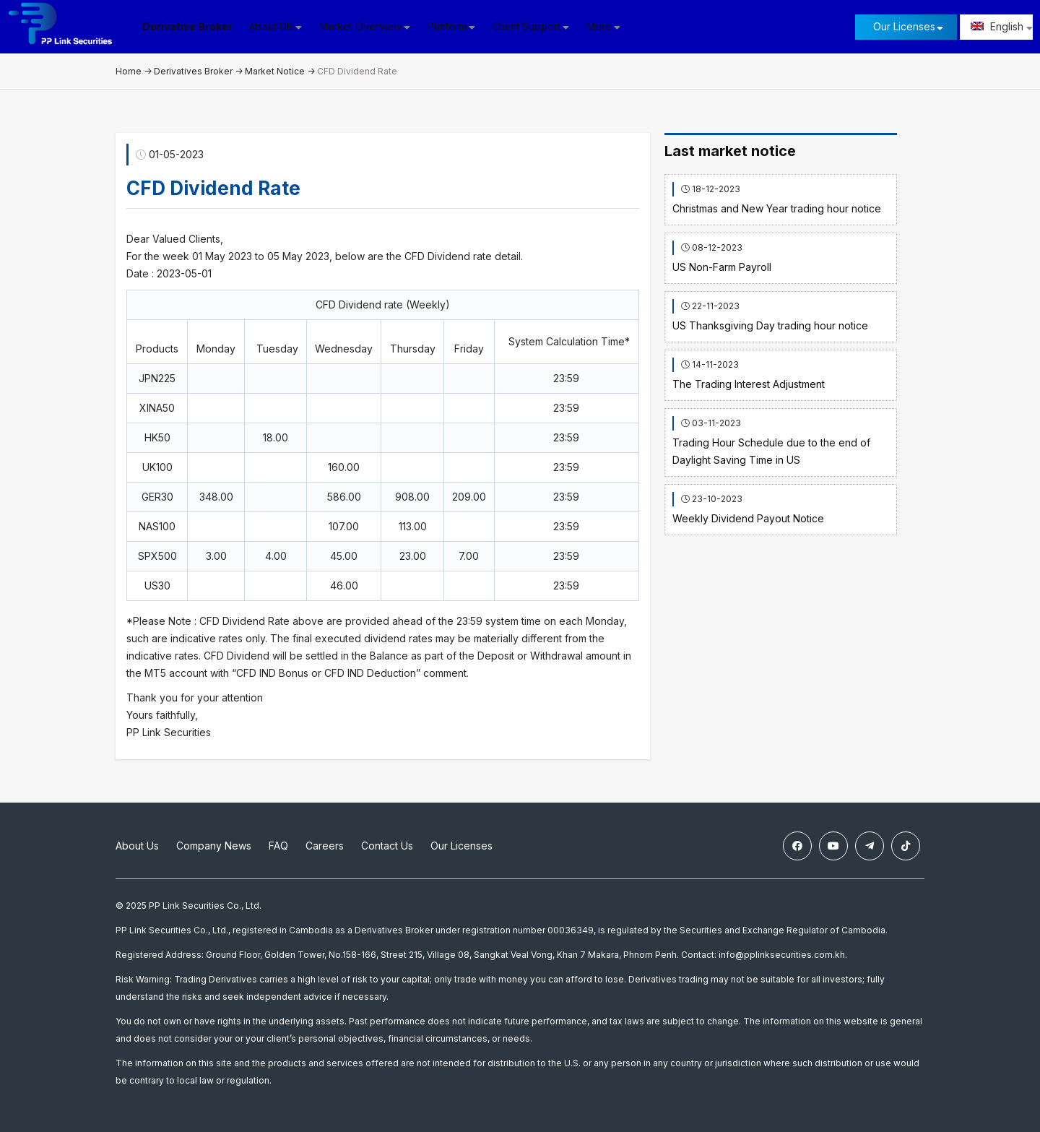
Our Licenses (904, 26)
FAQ (278, 845)
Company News (213, 845)
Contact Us (387, 845)
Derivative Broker (187, 26)
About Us (137, 845)
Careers (325, 845)
